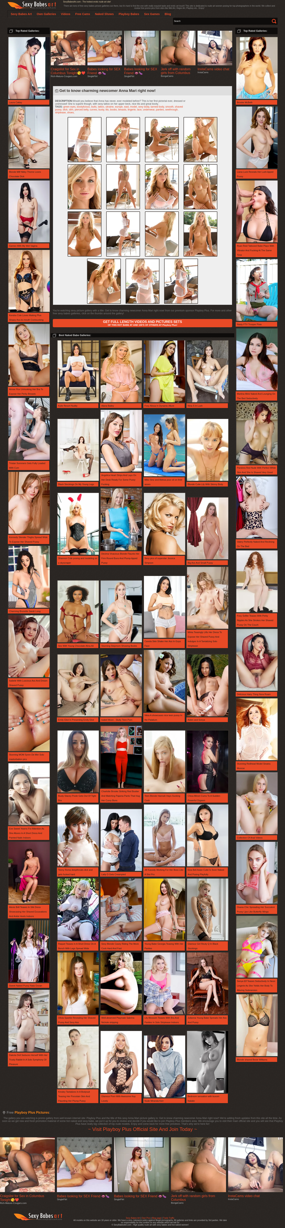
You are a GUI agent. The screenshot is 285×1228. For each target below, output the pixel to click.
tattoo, (102, 106)
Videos (65, 14)
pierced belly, (82, 109)
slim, (72, 109)
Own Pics (146, 1218)
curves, (94, 109)
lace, (140, 109)
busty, (101, 109)
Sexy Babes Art (133, 1218)
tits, (108, 109)
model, (134, 106)
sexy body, (144, 106)
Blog (168, 14)
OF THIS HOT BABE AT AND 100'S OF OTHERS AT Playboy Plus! (142, 323)
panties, (160, 109)
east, (127, 106)
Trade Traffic (168, 1218)
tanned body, (158, 106)
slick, (66, 109)
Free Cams (82, 14)
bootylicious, (84, 106)
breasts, (123, 109)
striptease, (61, 112)
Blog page (156, 1218)
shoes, (70, 112)
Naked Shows (104, 14)
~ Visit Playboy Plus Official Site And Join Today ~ (142, 1129)
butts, (94, 106)
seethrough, (171, 109)
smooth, (170, 106)
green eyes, (70, 106)
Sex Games (152, 14)
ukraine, (110, 106)
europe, (119, 106)
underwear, (149, 109)
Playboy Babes (129, 14)
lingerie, (132, 109)
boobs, (114, 109)
